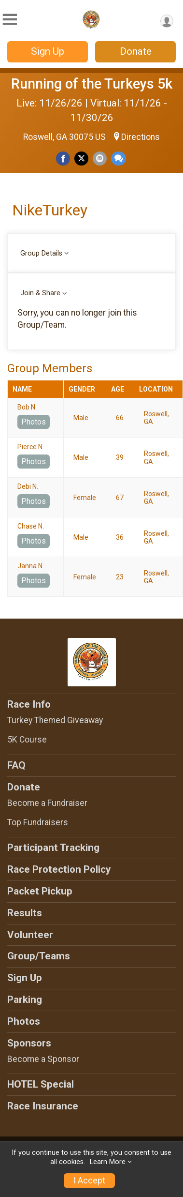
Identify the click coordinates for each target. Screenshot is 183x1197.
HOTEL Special (40, 1084)
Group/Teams (38, 956)
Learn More (108, 1162)
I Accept (89, 1180)
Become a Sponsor (43, 1059)
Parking (24, 999)
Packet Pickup (39, 891)
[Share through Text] (118, 159)
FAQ (16, 765)
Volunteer (30, 934)
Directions (140, 137)
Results (24, 913)
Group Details (41, 253)
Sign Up (47, 51)
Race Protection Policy (59, 869)
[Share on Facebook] (63, 159)
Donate (136, 51)
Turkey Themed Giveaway (55, 720)
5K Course (27, 739)
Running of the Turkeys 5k (91, 84)
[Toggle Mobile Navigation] (9, 20)
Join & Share (40, 293)
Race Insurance (42, 1106)
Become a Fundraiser (47, 803)
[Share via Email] (100, 159)
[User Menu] (166, 21)
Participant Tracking (53, 847)
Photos (33, 421)
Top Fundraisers (37, 822)
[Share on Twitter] (81, 159)
